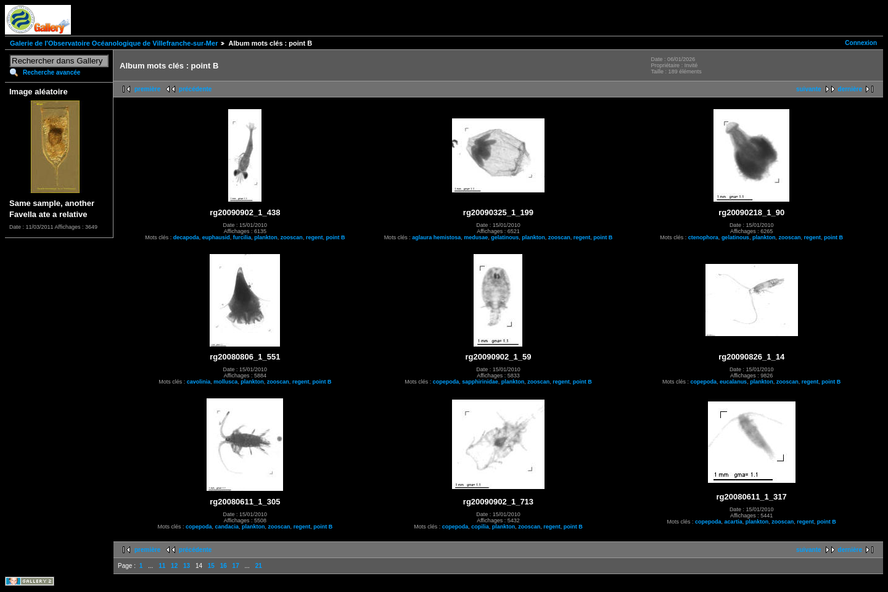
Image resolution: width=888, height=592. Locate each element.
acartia (733, 522)
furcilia (242, 237)
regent (314, 237)
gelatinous (505, 237)
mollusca (225, 382)
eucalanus (733, 382)
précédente (195, 89)
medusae (476, 237)
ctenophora (703, 237)
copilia (480, 527)
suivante (808, 89)
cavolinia (199, 382)
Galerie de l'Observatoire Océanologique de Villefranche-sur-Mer (114, 43)
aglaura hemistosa (436, 237)
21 (258, 565)
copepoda (446, 382)
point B (335, 237)
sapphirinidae (480, 382)
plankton (266, 237)
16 (223, 565)
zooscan (292, 237)
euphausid (216, 237)
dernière (850, 89)
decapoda (186, 237)
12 (174, 565)
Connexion (861, 42)
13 (186, 565)
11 (161, 565)
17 (235, 565)
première (147, 89)
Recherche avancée (51, 72)
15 (211, 565)
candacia (227, 527)
